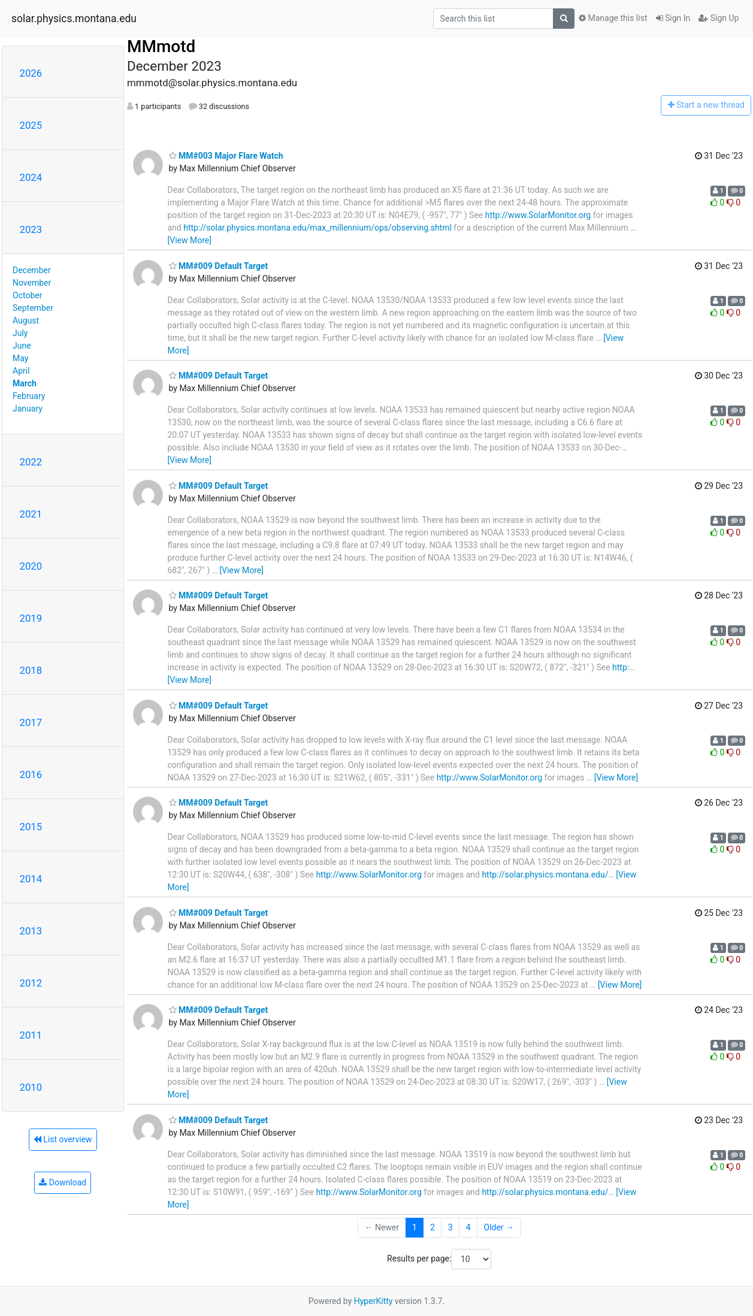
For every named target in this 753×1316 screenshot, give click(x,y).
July (20, 333)
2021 (31, 514)
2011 (31, 1035)
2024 (31, 177)
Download (62, 1182)
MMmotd (161, 46)
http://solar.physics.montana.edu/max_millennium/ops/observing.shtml (317, 227)
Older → (499, 1227)
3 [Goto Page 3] (450, 1227)
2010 (31, 1087)
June (22, 345)
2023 (31, 229)
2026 (31, 73)
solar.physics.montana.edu (74, 19)
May (20, 358)
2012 (31, 983)
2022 (31, 462)
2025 (31, 125)
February (29, 396)
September (33, 308)
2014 (31, 879)
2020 (31, 566)
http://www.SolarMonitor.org (538, 215)
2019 (31, 618)
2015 (31, 827)
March (25, 383)
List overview (63, 1139)
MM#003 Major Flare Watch (226, 156)
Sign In (673, 18)
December (32, 270)
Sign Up (718, 18)
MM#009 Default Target (218, 266)
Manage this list (613, 18)
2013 (31, 931)
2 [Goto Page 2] (432, 1227)
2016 (31, 774)
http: (620, 667)
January (28, 408)
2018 (31, 670)
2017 (31, 722)
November (32, 283)
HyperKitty (373, 1301)
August (26, 320)
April (21, 371)
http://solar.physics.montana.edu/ (545, 874)
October (27, 295)
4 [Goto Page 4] (468, 1227)
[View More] (189, 240)
